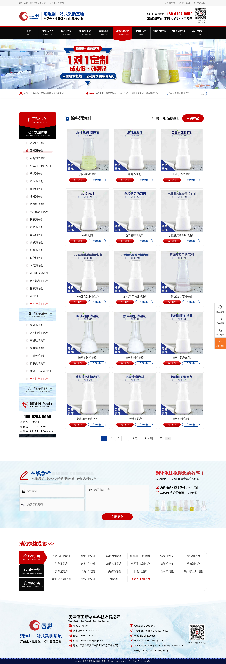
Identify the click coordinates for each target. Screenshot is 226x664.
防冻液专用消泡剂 (181, 296)
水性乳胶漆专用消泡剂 (181, 235)
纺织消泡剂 (36, 173)
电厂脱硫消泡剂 (39, 211)
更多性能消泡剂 (39, 378)
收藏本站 (171, 3)
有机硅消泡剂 (38, 340)
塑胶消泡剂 (36, 227)
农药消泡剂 (36, 265)
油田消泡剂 (111, 93)
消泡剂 (34, 296)
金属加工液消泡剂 (40, 165)
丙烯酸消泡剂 (38, 355)
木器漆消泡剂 (134, 418)
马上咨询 (78, 180)
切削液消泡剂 (137, 93)
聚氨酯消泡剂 (38, 348)
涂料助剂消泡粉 (134, 357)
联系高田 (201, 3)
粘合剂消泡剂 (38, 158)
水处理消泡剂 (38, 142)
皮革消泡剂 (36, 234)
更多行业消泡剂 (39, 303)
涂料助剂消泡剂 (181, 418)
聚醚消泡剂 (36, 325)
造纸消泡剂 (36, 181)
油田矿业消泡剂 (39, 273)
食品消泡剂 (36, 242)
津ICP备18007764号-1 (142, 661)
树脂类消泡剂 (38, 363)
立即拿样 (97, 180)
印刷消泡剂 (36, 188)
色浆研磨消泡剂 (134, 235)
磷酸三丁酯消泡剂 (40, 371)
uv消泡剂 (87, 235)
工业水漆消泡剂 (181, 174)
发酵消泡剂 (36, 250)
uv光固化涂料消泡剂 (87, 296)
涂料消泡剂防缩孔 (87, 418)
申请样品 (193, 118)
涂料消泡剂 (58, 93)
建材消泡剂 (36, 196)
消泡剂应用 (46, 93)
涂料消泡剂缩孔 (181, 357)
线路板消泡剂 (38, 204)
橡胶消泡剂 (36, 219)
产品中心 (35, 93)
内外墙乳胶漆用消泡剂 (134, 296)
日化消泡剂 (36, 257)
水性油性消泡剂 (39, 332)
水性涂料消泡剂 (87, 174)
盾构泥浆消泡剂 (153, 93)
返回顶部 (220, 343)
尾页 (134, 438)
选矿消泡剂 (124, 93)
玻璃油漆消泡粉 (87, 357)
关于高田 (186, 3)
